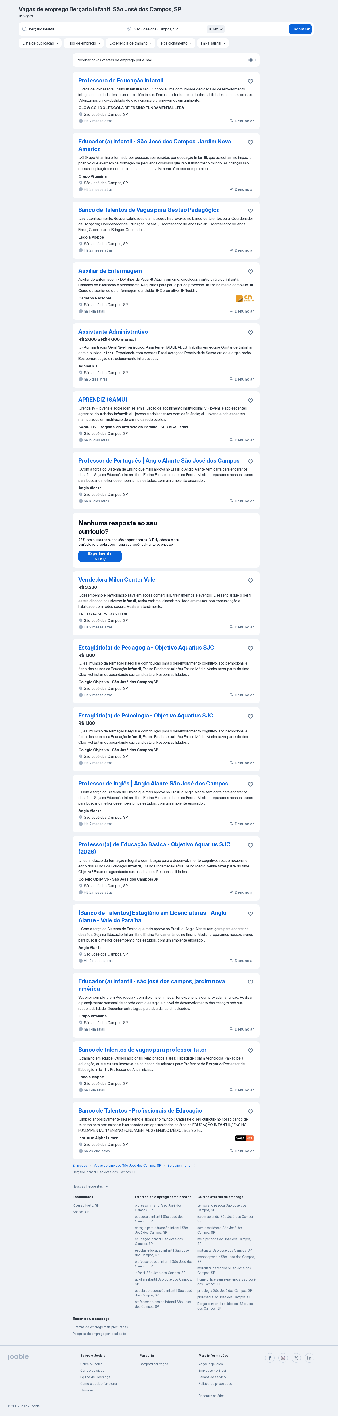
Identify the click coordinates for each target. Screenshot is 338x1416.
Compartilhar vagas (153, 1364)
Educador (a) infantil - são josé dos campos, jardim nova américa (151, 990)
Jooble (35, 1406)
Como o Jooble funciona (98, 1384)
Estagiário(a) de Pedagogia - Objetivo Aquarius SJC (146, 652)
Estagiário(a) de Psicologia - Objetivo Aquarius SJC (145, 720)
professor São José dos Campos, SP (224, 1302)
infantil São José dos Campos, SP (160, 1277)
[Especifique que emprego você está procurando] (70, 29)
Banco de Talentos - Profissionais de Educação (140, 1115)
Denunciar (241, 121)
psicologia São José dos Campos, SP (224, 1295)
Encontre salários (211, 1396)
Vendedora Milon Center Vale (116, 584)
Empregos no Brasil (213, 1370)
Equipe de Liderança (95, 1377)
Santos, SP (81, 1216)
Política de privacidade (215, 1384)
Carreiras (86, 1390)
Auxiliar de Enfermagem (110, 270)
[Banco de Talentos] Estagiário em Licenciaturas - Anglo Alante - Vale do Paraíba (152, 921)
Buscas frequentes (91, 1191)
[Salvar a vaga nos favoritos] (250, 81)
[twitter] (296, 1358)
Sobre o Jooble (91, 1364)
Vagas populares (211, 1364)
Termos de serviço (212, 1377)
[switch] (252, 60)
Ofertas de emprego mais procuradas (100, 1332)
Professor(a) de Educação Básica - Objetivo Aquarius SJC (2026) (154, 853)
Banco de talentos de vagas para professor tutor (142, 1054)
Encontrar (300, 29)
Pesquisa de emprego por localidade (99, 1338)
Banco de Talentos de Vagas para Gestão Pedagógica (149, 209)
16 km (216, 29)
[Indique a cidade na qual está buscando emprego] (175, 29)
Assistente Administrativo (113, 331)
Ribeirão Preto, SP (86, 1210)
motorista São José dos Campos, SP (224, 1255)
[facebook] (270, 1358)
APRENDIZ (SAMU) (102, 399)
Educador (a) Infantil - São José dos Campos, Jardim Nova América (154, 145)
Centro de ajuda (92, 1370)
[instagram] (283, 1358)
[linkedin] (309, 1358)
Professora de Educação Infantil (120, 80)
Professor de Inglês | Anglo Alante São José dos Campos (153, 788)
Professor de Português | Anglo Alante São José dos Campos (159, 460)
